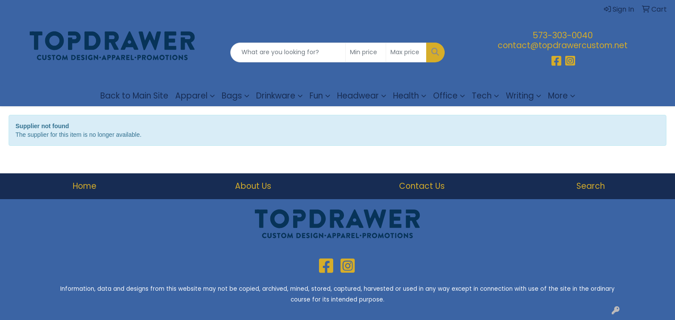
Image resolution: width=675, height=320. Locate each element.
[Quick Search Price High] (406, 52)
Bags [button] (232, 96)
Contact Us (422, 186)
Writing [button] (520, 96)
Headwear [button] (358, 96)
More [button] (558, 96)
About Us (253, 186)
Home (84, 186)
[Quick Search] (288, 52)
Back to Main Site (134, 96)
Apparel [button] (191, 96)
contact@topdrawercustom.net (563, 45)
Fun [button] (316, 96)
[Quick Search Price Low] (365, 52)
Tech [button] (482, 96)
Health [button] (406, 96)
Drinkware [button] (275, 96)
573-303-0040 (563, 35)
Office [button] (445, 96)
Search (590, 186)
